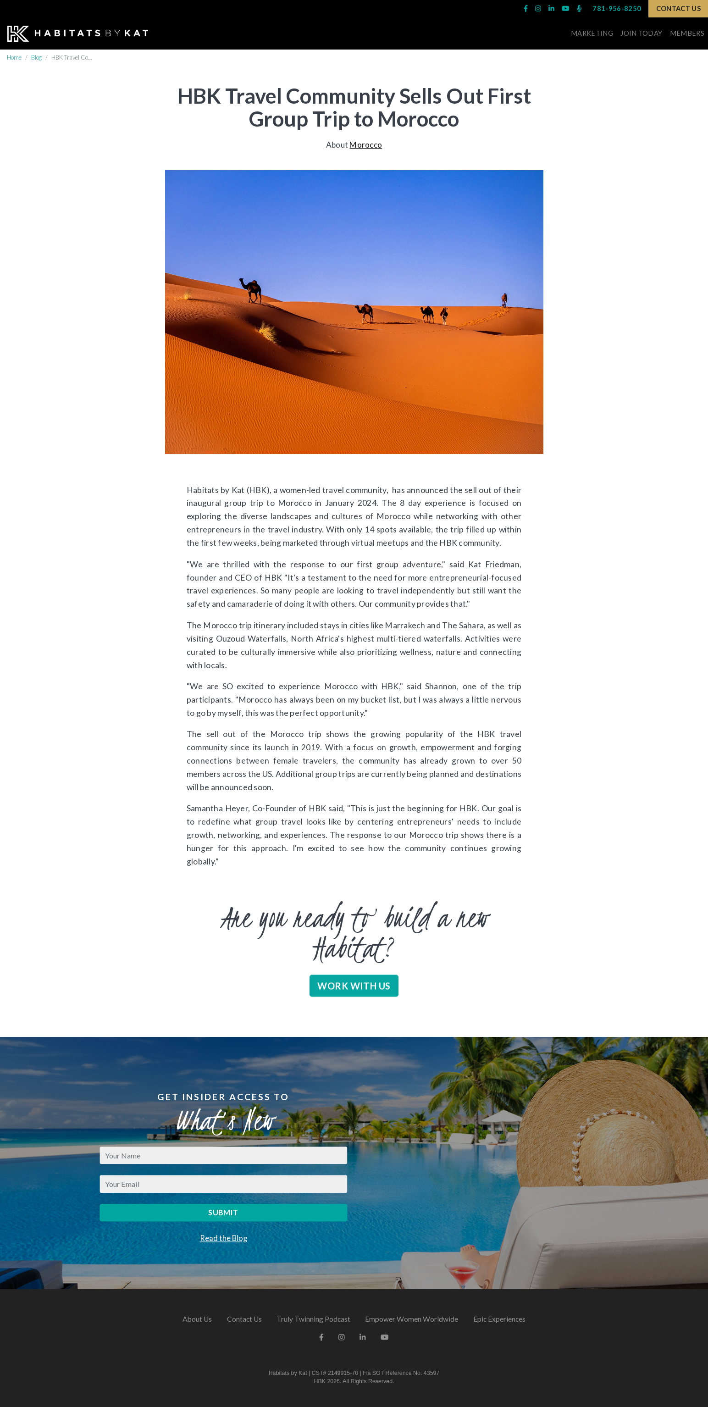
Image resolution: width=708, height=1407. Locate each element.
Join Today (641, 33)
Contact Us (678, 8)
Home (14, 57)
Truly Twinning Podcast (313, 1319)
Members (687, 33)
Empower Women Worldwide (411, 1319)
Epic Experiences (499, 1319)
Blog (36, 57)
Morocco (365, 145)
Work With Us (353, 999)
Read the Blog (223, 1238)
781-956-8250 (616, 8)
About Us (197, 1319)
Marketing (592, 33)
